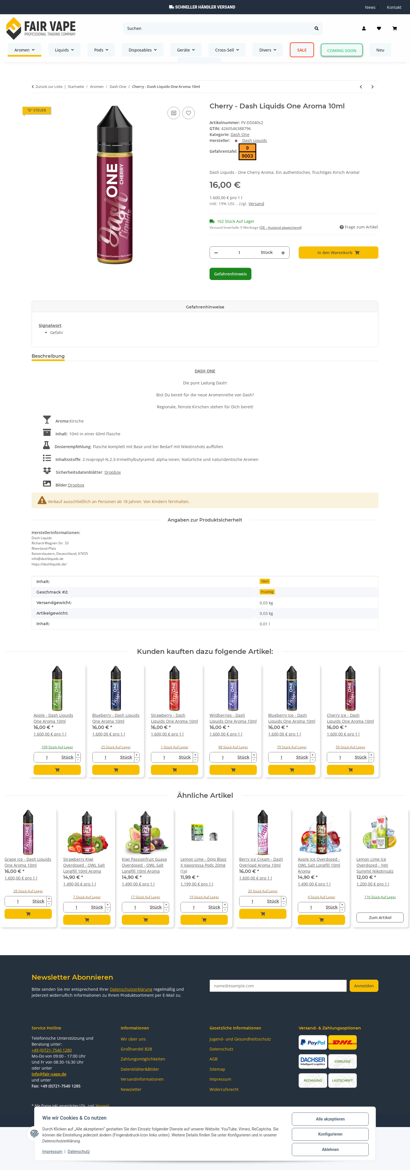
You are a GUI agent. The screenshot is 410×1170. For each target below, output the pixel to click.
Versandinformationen (142, 1079)
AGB (214, 1059)
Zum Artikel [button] (380, 917)
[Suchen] (217, 28)
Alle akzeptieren (329, 1120)
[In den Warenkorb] (339, 252)
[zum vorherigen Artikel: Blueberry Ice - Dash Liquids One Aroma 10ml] (361, 87)
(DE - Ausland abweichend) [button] (280, 227)
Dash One (240, 134)
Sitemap (217, 1069)
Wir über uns (133, 1039)
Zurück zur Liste (49, 86)
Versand (256, 203)
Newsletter (131, 1089)
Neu (380, 50)
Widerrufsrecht (224, 1089)
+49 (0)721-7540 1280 (52, 1050)
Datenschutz (80, 1152)
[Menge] (239, 252)
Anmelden (364, 985)
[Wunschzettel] (379, 28)
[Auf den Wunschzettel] (188, 113)
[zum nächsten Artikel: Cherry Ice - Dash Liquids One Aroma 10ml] (372, 87)
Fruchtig (267, 592)
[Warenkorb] (395, 28)
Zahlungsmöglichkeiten (143, 1059)
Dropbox (112, 472)
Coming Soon (341, 50)
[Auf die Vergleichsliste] (173, 113)
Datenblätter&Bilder (140, 1069)
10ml (264, 581)
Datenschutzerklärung (131, 989)
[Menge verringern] (216, 252)
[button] (363, 28)
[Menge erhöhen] (283, 252)
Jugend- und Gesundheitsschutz (240, 1039)
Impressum (53, 1152)
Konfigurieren (329, 1135)
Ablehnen (329, 1150)
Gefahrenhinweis (230, 274)
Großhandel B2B (136, 1049)
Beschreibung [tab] (48, 356)
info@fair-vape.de (49, 1074)
